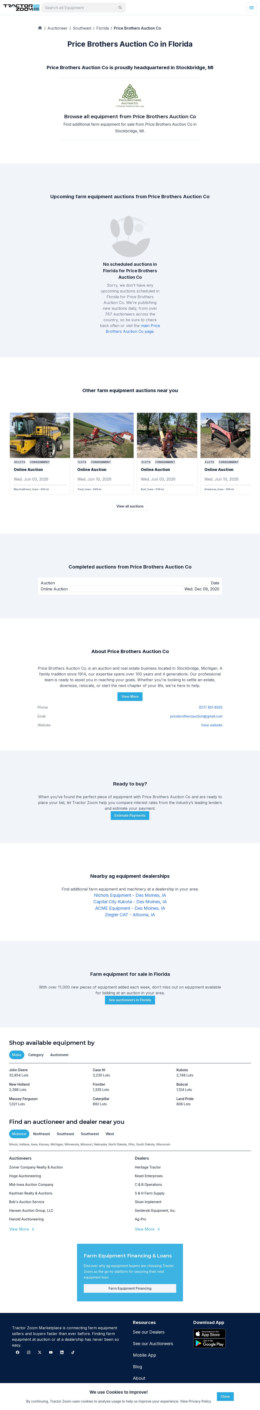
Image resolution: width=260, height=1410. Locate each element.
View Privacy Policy (195, 1401)
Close (225, 1396)
